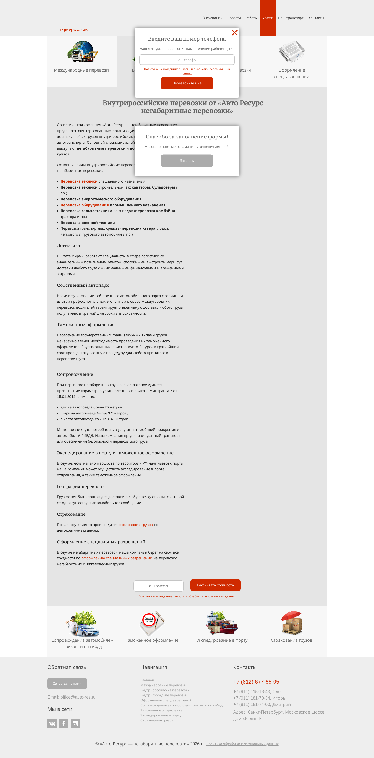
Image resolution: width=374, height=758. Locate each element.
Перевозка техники (79, 181)
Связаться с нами (67, 683)
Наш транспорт (291, 18)
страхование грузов (135, 524)
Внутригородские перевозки (163, 695)
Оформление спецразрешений (166, 700)
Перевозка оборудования (85, 204)
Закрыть (234, 32)
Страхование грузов (157, 720)
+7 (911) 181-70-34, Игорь (259, 698)
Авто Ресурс (73, 13)
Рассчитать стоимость (215, 585)
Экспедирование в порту (161, 715)
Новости (234, 18)
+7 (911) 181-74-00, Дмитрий (262, 704)
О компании (213, 18)
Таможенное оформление (161, 710)
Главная (147, 680)
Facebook (63, 723)
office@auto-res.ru (78, 697)
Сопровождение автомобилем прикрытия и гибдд (181, 705)
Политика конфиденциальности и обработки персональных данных (187, 596)
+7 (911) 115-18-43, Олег (257, 691)
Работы (252, 18)
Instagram (75, 723)
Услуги (267, 18)
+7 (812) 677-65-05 (73, 30)
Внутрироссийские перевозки (165, 690)
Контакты (316, 18)
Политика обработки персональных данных (242, 744)
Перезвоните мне (187, 83)
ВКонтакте (52, 723)
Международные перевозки (163, 685)
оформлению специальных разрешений (117, 558)
